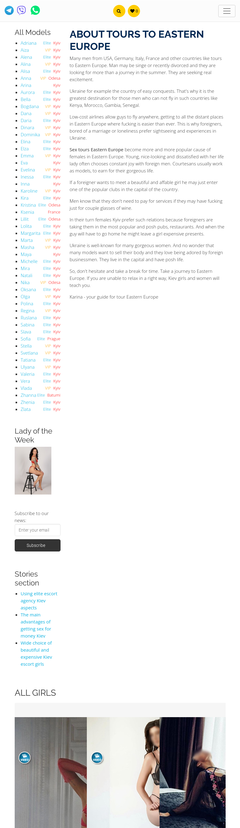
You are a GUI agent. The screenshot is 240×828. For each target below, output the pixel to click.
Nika (25, 282)
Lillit (25, 219)
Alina (26, 64)
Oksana (28, 289)
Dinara (28, 127)
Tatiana (28, 360)
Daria (26, 120)
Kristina (28, 205)
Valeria (28, 374)
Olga (25, 296)
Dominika (30, 134)
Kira (25, 198)
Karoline (29, 191)
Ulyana (28, 367)
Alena (26, 57)
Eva (24, 163)
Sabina (28, 325)
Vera (25, 381)
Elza (25, 148)
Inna (25, 184)
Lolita (26, 226)
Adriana (29, 43)
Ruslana (29, 317)
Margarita (31, 233)
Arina (26, 85)
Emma (27, 155)
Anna (26, 78)
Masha (28, 247)
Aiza (25, 50)
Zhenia (28, 402)
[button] (119, 11)
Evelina (28, 170)
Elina (26, 141)
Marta (27, 240)
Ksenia (27, 212)
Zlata (26, 409)
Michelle (29, 261)
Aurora (28, 92)
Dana (26, 113)
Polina (27, 303)
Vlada (26, 388)
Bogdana (30, 106)
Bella (26, 99)
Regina (28, 310)
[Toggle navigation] (226, 11)
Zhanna (28, 395)
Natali (27, 275)
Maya (26, 254)
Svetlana (29, 353)
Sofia (26, 339)
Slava (26, 332)
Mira (25, 268)
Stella (26, 346)
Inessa (27, 177)
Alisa (25, 71)
